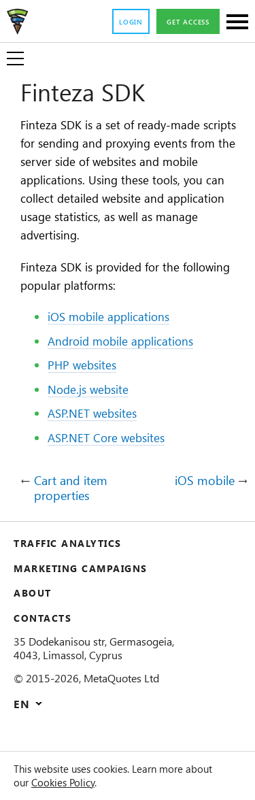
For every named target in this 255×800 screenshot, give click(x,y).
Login (120, 22)
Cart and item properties (76, 509)
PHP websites (86, 386)
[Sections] (237, 23)
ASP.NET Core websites (114, 459)
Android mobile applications (128, 362)
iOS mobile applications (116, 338)
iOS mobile (202, 502)
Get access (183, 22)
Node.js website (93, 411)
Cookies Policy (102, 782)
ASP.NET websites (98, 434)
